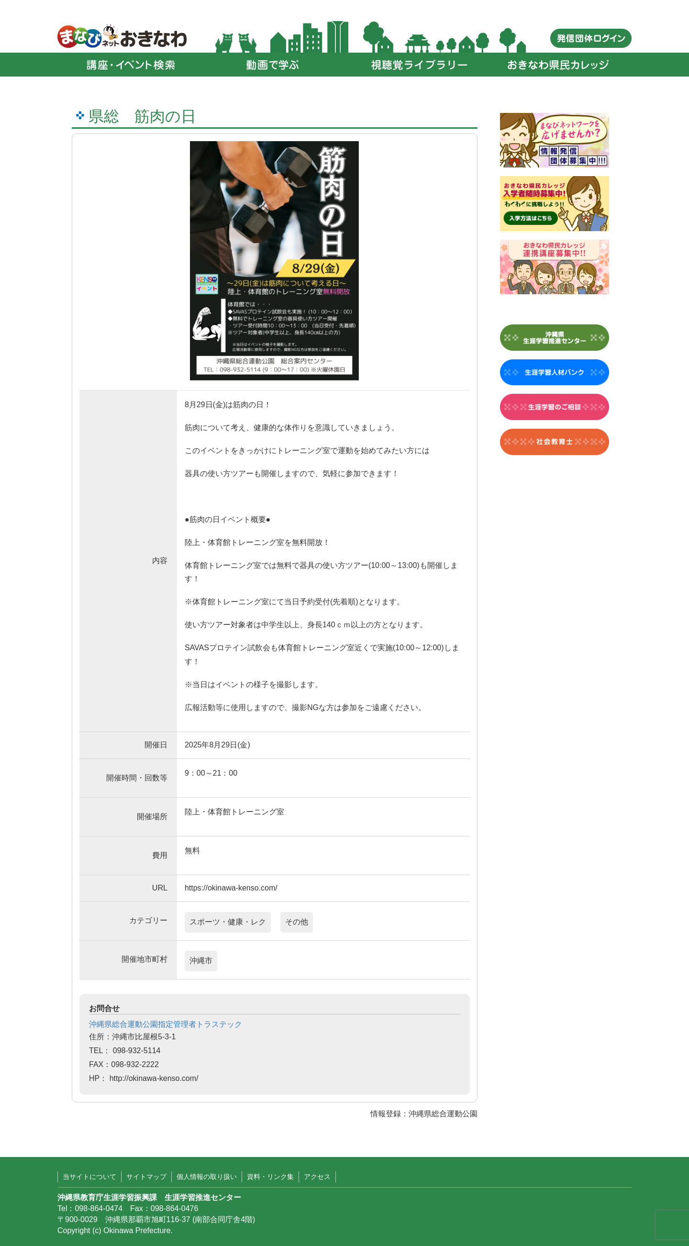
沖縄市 (200, 961)
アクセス (317, 1176)
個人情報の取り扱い (207, 1176)
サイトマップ (146, 1176)
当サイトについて (89, 1176)
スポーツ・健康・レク (227, 922)
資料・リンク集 (270, 1176)
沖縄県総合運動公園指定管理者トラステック (165, 1024)
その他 (296, 922)
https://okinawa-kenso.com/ (231, 888)
